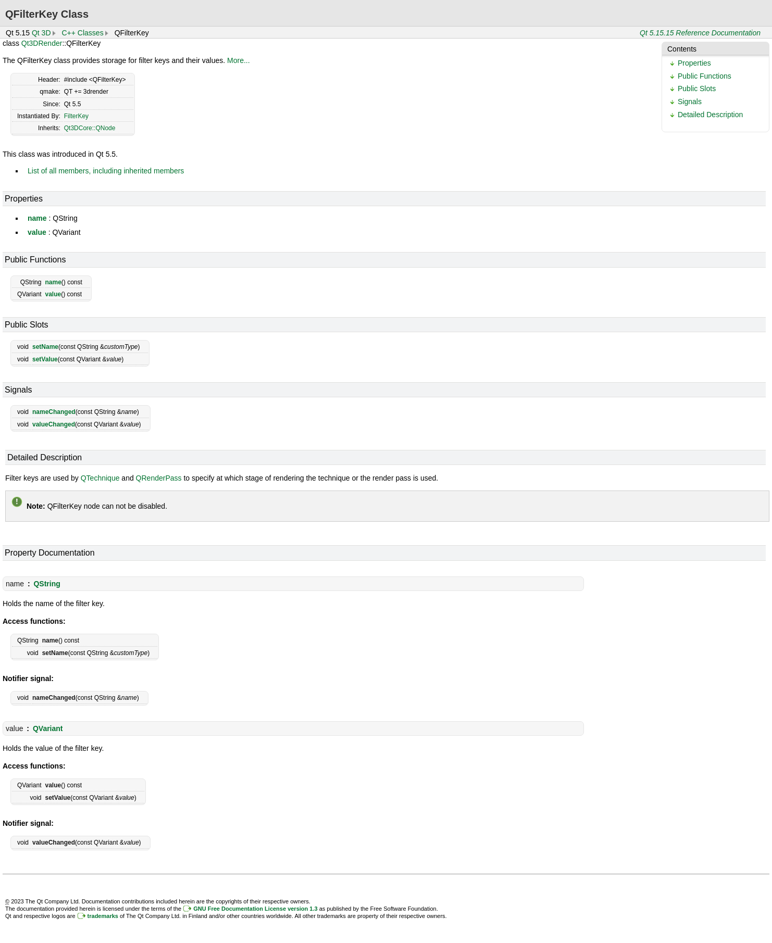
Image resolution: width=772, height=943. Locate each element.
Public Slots (697, 88)
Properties (694, 63)
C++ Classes (83, 33)
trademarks (103, 916)
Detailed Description (710, 114)
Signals (690, 101)
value (37, 232)
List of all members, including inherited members (106, 171)
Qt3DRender (42, 43)
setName (45, 346)
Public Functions (704, 76)
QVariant (48, 728)
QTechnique (100, 478)
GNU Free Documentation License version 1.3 (255, 909)
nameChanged (54, 412)
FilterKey (76, 116)
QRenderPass (159, 478)
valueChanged (53, 424)
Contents (681, 49)
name (37, 218)
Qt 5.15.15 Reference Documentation (700, 33)
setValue (45, 359)
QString (46, 584)
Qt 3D (41, 33)
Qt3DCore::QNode (90, 128)
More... (238, 60)
